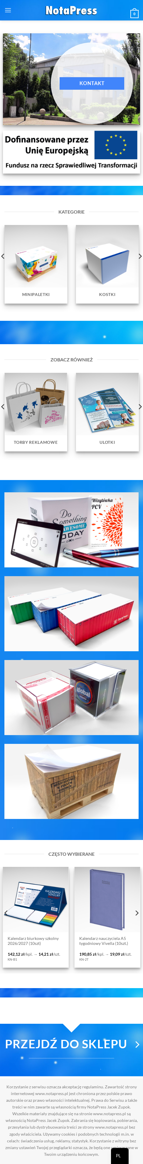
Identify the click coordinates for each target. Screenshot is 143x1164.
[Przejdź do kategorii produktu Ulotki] (107, 412)
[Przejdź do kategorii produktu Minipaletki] (35, 264)
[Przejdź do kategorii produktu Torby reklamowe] (35, 412)
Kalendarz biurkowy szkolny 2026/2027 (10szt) (33, 941)
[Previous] (6, 913)
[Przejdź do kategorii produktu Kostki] (107, 264)
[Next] (136, 913)
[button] (7, 10)
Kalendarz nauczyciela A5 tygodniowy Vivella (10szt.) (103, 941)
